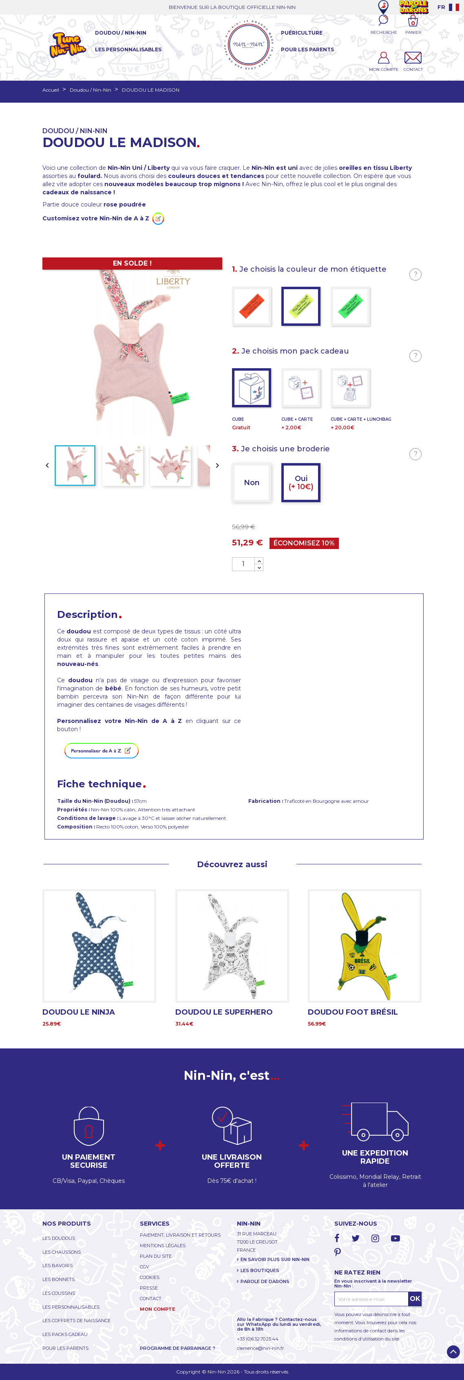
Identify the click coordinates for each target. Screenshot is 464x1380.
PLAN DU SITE (156, 1256)
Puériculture (302, 33)
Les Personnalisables (128, 49)
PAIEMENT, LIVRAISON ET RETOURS (180, 1235)
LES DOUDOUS (58, 1238)
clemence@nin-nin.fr (260, 1348)
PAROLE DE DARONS (265, 1281)
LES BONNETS (58, 1279)
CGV (144, 1267)
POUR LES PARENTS (65, 1348)
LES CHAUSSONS (61, 1252)
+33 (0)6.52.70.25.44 (257, 1339)
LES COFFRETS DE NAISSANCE (76, 1320)
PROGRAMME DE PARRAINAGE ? (177, 1348)
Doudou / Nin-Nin (120, 33)
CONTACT (150, 1298)
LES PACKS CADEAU (65, 1334)
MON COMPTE (157, 1309)
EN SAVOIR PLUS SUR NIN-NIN (275, 1259)
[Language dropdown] (448, 7)
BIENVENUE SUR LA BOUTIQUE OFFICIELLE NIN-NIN (232, 7)
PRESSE (149, 1288)
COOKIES (149, 1277)
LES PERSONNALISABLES (70, 1307)
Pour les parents (307, 49)
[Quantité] (243, 564)
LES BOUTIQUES (260, 1270)
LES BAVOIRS (57, 1265)
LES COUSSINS (58, 1293)
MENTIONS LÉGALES (163, 1245)
